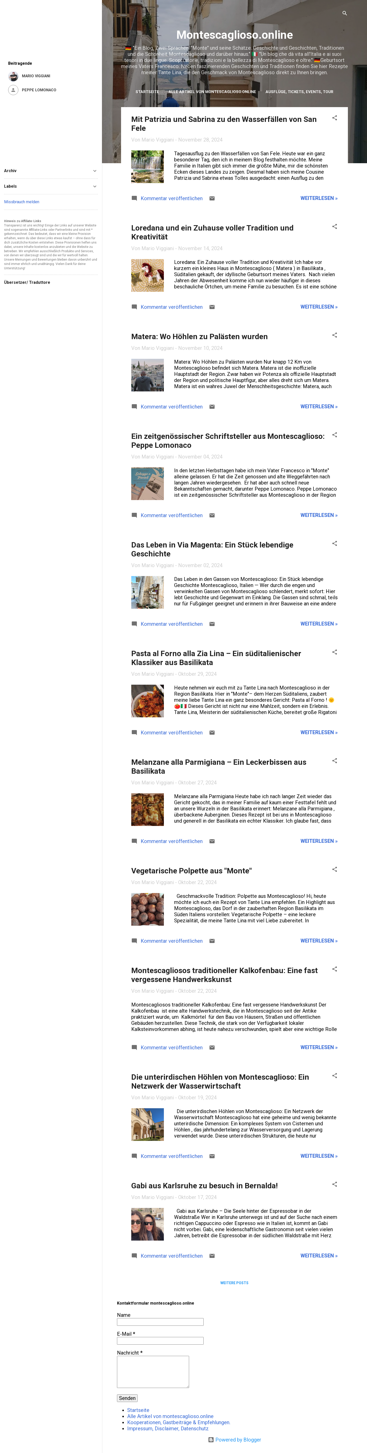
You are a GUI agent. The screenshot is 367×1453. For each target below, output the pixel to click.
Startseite (147, 92)
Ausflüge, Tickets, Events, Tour (299, 92)
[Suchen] (345, 14)
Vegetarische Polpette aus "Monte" (191, 870)
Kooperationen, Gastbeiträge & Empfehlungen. (178, 1422)
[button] (335, 118)
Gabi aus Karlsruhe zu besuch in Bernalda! (204, 1185)
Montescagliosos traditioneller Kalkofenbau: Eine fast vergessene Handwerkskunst (224, 975)
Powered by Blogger (234, 1440)
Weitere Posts (234, 1283)
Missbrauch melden (21, 201)
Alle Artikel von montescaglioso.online (212, 92)
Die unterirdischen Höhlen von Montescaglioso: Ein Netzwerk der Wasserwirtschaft (220, 1081)
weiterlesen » (319, 198)
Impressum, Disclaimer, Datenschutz (168, 1428)
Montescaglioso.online (234, 35)
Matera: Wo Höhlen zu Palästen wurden (199, 336)
